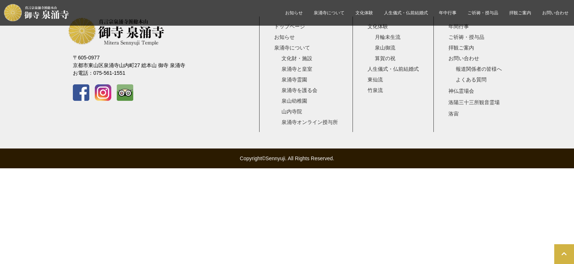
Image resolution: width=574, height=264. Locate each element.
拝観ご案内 (520, 12)
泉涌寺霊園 (294, 79)
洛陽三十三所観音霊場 (474, 102)
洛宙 (453, 114)
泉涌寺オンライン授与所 (310, 122)
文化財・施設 (297, 58)
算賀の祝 (385, 58)
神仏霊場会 (461, 91)
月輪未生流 (387, 37)
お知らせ (294, 12)
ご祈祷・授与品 (482, 12)
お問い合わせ (555, 12)
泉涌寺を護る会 (299, 90)
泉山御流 (385, 48)
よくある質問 (471, 79)
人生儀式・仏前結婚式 (406, 12)
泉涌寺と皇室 (297, 69)
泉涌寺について (329, 12)
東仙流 (375, 79)
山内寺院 (292, 111)
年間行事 (458, 26)
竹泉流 (375, 90)
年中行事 (447, 12)
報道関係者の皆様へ (479, 69)
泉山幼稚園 (294, 101)
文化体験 (364, 12)
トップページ (289, 26)
